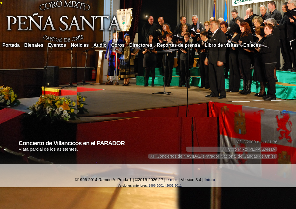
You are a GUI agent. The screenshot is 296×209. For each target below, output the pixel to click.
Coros (117, 45)
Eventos (57, 45)
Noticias (80, 45)
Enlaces (252, 45)
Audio (100, 45)
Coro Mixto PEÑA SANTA (251, 149)
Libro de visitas (222, 45)
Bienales (34, 45)
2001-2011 (174, 185)
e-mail (172, 179)
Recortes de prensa (178, 45)
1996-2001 (156, 185)
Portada (11, 45)
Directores (140, 45)
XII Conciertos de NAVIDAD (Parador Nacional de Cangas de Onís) (212, 156)
